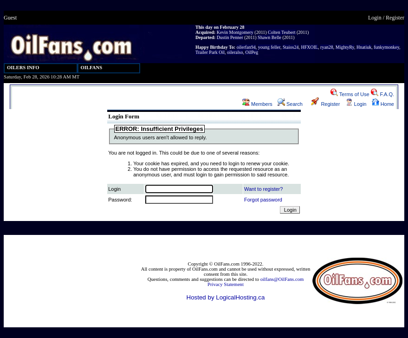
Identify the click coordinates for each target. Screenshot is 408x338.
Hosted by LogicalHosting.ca (226, 297)
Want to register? (263, 189)
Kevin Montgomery (235, 32)
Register (395, 17)
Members (257, 104)
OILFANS (92, 67)
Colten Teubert (281, 32)
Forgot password (263, 199)
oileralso (235, 52)
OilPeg (251, 52)
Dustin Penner (230, 37)
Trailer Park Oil (210, 52)
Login (375, 17)
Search (290, 104)
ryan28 (326, 47)
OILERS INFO (23, 67)
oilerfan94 (246, 47)
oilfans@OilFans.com (282, 279)
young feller (269, 47)
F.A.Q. (382, 94)
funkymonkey (386, 47)
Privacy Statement (225, 284)
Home (383, 104)
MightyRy (345, 47)
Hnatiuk (363, 47)
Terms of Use (349, 94)
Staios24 (290, 47)
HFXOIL (309, 47)
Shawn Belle (269, 37)
